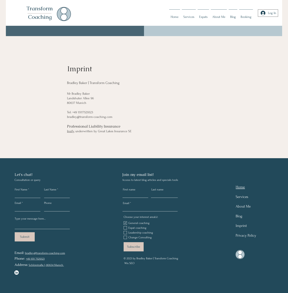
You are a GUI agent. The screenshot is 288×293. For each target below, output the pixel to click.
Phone (48, 202)
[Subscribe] (134, 246)
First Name (21, 189)
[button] (246, 15)
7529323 (40, 258)
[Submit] (25, 236)
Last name (157, 189)
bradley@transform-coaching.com (89, 117)
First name (129, 189)
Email (18, 202)
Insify (70, 131)
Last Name (50, 189)
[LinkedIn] (16, 272)
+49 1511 (30, 258)
